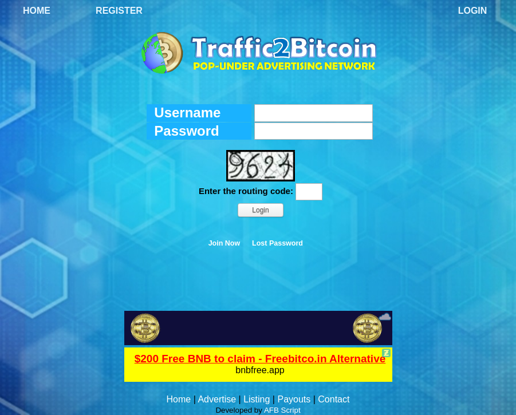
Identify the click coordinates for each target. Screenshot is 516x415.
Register (119, 10)
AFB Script (282, 410)
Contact (333, 399)
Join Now (224, 243)
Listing (256, 399)
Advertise (217, 399)
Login (472, 10)
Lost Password (277, 243)
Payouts (293, 399)
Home (36, 10)
